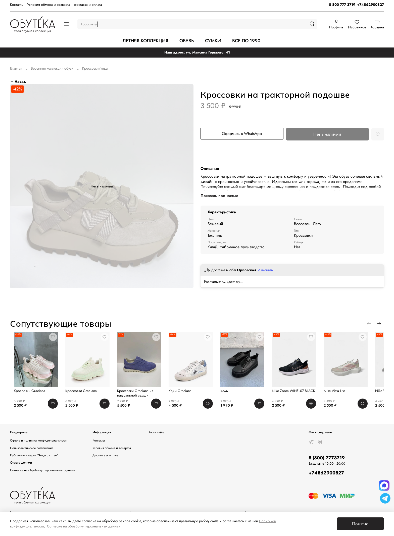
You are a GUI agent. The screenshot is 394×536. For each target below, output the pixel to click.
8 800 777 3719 (342, 4)
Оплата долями (21, 463)
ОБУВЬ (186, 40)
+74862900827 (370, 4)
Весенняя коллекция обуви (52, 68)
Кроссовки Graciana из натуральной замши (137, 397)
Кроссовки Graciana (25, 394)
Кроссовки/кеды (95, 68)
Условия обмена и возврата (48, 4)
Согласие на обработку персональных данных (42, 470)
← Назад (18, 81)
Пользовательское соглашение (31, 448)
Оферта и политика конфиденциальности (39, 440)
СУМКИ (213, 40)
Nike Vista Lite (347, 394)
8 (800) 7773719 (327, 458)
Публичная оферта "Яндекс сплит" (34, 455)
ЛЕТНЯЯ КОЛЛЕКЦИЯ (145, 40)
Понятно (360, 523)
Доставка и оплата (88, 4)
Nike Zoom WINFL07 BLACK (304, 394)
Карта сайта (156, 432)
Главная (16, 68)
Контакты (17, 4)
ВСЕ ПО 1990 (246, 40)
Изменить (265, 270)
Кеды (232, 394)
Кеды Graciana (185, 394)
